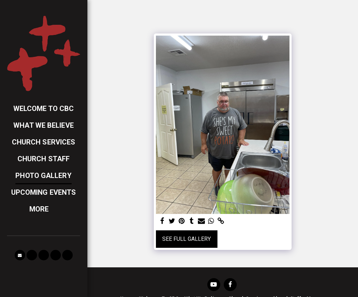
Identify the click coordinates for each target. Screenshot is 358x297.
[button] (20, 255)
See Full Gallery (186, 239)
